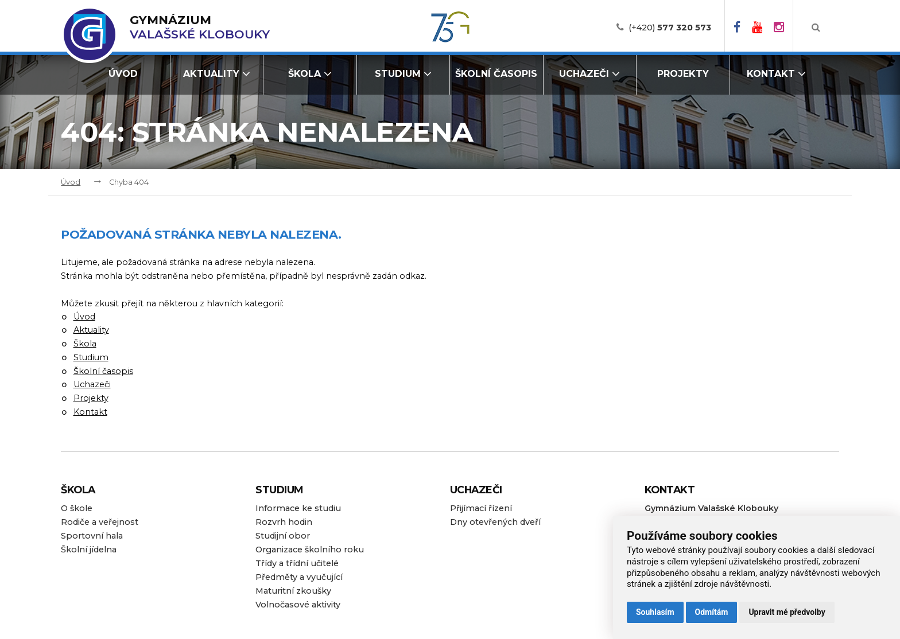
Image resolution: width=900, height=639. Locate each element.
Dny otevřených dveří (495, 522)
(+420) (670, 27)
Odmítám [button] (711, 612)
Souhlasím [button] (655, 612)
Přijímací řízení (481, 508)
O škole (76, 508)
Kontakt (776, 73)
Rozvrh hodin (283, 522)
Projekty (683, 73)
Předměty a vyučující (299, 577)
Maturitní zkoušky (293, 591)
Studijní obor (282, 536)
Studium (403, 73)
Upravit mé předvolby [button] (786, 612)
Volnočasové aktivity (297, 604)
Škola (310, 73)
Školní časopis (496, 73)
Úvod (123, 73)
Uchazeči (589, 73)
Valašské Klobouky (200, 27)
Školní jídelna (89, 549)
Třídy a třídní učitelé (297, 563)
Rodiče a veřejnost (99, 522)
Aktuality (216, 73)
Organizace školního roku (309, 549)
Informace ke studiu (298, 508)
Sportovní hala (92, 536)
